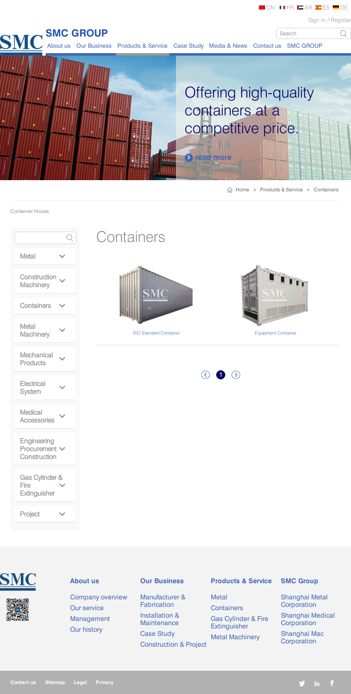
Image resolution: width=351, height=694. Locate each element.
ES (326, 7)
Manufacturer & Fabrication (162, 600)
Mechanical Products (42, 359)
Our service (87, 608)
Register (341, 19)
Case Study (188, 45)
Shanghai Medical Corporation (308, 619)
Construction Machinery (42, 281)
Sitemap (55, 682)
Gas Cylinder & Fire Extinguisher (42, 485)
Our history (86, 629)
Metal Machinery (42, 330)
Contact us (267, 45)
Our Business (94, 45)
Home (242, 189)
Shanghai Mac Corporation (302, 637)
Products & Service (142, 45)
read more (208, 157)
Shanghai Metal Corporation (304, 600)
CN (270, 7)
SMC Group (299, 581)
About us (59, 45)
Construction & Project (173, 644)
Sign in (317, 19)
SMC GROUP (304, 45)
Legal (80, 682)
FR (290, 7)
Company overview (98, 597)
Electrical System (42, 388)
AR (308, 7)
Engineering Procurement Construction (42, 449)
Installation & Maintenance (159, 619)
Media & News (228, 45)
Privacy (104, 682)
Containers (326, 189)
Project (42, 514)
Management (90, 619)
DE (344, 7)
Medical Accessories (42, 416)
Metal (42, 256)
